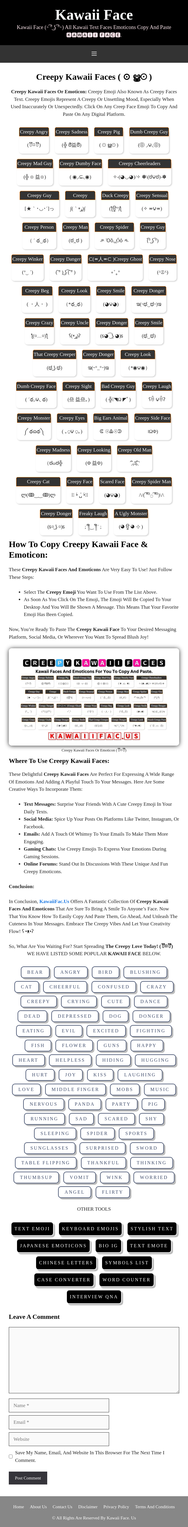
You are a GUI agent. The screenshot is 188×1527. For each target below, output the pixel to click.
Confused (114, 986)
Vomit (79, 1177)
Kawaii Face (94, 14)
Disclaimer (88, 1506)
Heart (28, 1060)
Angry (70, 972)
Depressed (75, 1016)
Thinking (152, 1162)
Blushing (145, 972)
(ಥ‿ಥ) (148, 336)
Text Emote (149, 1245)
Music (160, 1089)
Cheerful (65, 986)
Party (121, 1104)
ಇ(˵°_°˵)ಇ (98, 368)
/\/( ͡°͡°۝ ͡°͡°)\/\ (151, 495)
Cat (26, 986)
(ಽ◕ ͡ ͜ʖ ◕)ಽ (111, 336)
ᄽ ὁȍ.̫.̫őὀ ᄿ (114, 240)
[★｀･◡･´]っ (39, 208)
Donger (151, 1016)
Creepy (38, 1001)
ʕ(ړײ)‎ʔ (74, 336)
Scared (116, 1118)
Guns (112, 1045)
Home (18, 1506)
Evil (69, 1030)
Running (44, 1118)
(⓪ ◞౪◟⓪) (149, 145)
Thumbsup (36, 1177)
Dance (150, 1001)
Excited (106, 1030)
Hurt (40, 1074)
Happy (147, 1045)
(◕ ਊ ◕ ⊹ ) (131, 527)
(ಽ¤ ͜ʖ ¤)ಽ (56, 527)
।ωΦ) (152, 431)
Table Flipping (45, 1162)
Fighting (151, 1030)
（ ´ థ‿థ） (39, 240)
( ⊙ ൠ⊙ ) (108, 145)
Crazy (157, 986)
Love (26, 1089)
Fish (38, 1045)
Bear (35, 972)
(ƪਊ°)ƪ (115, 208)
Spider (97, 1133)
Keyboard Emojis (90, 1228)
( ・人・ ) (37, 304)
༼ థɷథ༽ (34, 431)
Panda (85, 1104)
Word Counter (126, 1279)
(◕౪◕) (110, 304)
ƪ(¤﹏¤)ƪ (39, 336)
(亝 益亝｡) (78, 399)
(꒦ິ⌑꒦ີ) (34, 145)
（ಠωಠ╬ (53, 463)
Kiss (100, 1074)
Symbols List (127, 1262)
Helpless (70, 1060)
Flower (74, 1045)
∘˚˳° (115, 272)
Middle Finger (75, 1089)
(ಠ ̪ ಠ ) (75, 240)
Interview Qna (94, 1296)
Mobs (124, 1089)
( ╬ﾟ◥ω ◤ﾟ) (118, 399)
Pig (153, 1104)
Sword (147, 1148)
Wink (114, 1177)
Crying (78, 1001)
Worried (154, 1177)
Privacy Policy (116, 1506)
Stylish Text (152, 1228)
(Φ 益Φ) (94, 463)
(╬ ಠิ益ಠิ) (72, 145)
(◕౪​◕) (112, 495)
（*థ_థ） (74, 304)
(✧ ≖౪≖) (152, 208)
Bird (105, 972)
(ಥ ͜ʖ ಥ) (54, 368)
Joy (70, 1074)
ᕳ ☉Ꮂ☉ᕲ (110, 431)
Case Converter (64, 1279)
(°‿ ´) (27, 272)
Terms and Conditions (155, 1506)
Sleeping (55, 1133)
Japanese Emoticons (53, 1245)
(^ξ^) (162, 272)
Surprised (102, 1148)
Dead (32, 1016)
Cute (115, 1001)
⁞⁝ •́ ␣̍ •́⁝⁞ (80, 495)
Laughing (140, 1074)
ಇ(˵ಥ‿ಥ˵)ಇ (148, 304)
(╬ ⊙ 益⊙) (34, 177)
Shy (151, 1118)
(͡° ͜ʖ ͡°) (152, 240)
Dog (115, 1016)
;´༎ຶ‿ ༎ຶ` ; (93, 527)
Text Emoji (32, 1228)
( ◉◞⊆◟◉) (80, 177)
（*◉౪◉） (138, 368)
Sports (136, 1133)
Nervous (43, 1104)
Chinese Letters (66, 1262)
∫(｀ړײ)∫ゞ (80, 208)
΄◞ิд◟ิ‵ (134, 463)
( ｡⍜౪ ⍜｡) (72, 431)
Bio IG (108, 1245)
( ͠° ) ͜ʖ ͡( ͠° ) (66, 272)
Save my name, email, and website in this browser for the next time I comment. (90, 1456)
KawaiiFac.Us (54, 901)
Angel (75, 1192)
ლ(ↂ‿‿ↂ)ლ (38, 495)
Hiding (113, 1060)
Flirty (112, 1192)
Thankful (103, 1162)
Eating (34, 1030)
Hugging (155, 1060)
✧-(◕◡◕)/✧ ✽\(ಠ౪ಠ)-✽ (140, 177)
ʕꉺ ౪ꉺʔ (157, 399)
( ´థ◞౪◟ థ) (36, 399)
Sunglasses (50, 1148)
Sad (81, 1118)
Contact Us (62, 1506)
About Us (38, 1506)
